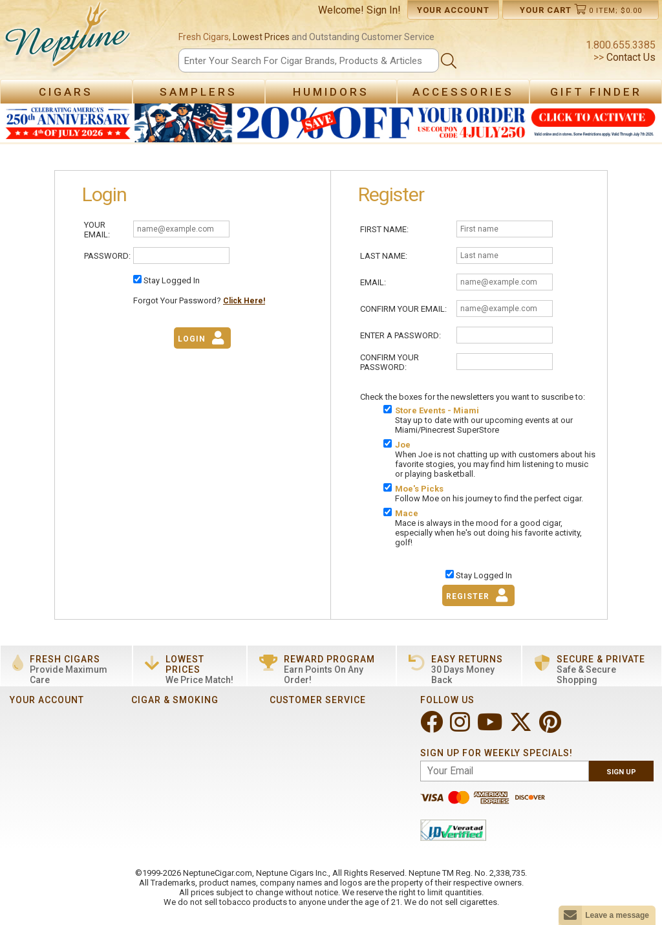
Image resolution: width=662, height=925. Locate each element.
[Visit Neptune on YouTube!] (491, 727)
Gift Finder (596, 91)
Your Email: (97, 229)
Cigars (66, 91)
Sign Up (621, 772)
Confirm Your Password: (389, 362)
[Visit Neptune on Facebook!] (432, 727)
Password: (107, 256)
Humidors (331, 91)
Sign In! (384, 10)
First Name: (384, 229)
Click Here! (244, 300)
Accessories (463, 91)
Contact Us (630, 57)
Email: (373, 282)
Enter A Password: (400, 335)
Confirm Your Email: (403, 309)
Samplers (198, 91)
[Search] (308, 60)
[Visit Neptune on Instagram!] (461, 727)
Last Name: (383, 256)
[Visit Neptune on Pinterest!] (551, 727)
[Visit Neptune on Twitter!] (522, 727)
